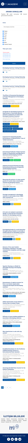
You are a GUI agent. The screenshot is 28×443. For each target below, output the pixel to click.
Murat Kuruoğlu (6, 106)
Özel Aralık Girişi (6, 59)
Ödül (5, 38)
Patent (5, 33)
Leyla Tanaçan (6, 311)
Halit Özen (5, 221)
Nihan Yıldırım (6, 124)
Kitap (5, 36)
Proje (5, 35)
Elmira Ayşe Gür (6, 277)
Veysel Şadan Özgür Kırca (8, 343)
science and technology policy (9, 131)
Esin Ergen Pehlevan (7, 325)
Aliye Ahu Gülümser (7, 239)
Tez (5, 40)
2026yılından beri (7, 54)
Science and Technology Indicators (10, 126)
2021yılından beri (7, 57)
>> (10, 387)
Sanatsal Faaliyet (8, 44)
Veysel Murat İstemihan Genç (9, 362)
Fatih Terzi (5, 189)
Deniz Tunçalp (6, 258)
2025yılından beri (7, 55)
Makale (5, 31)
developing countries (17, 128)
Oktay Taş (5, 296)
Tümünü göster (6, 52)
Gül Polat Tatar (6, 146)
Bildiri (5, 42)
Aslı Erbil (5, 173)
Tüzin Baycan (6, 160)
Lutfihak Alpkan (6, 204)
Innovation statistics (7, 128)
